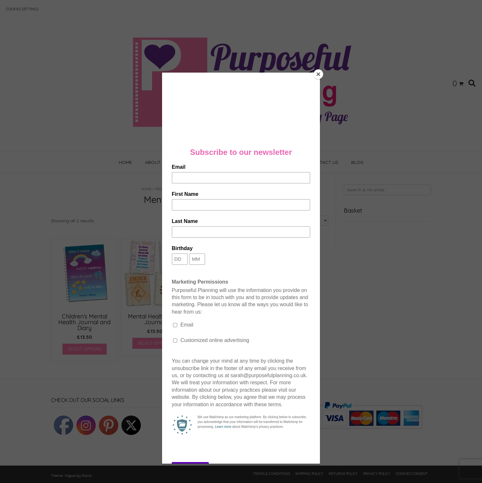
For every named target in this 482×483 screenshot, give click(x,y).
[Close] (318, 74)
